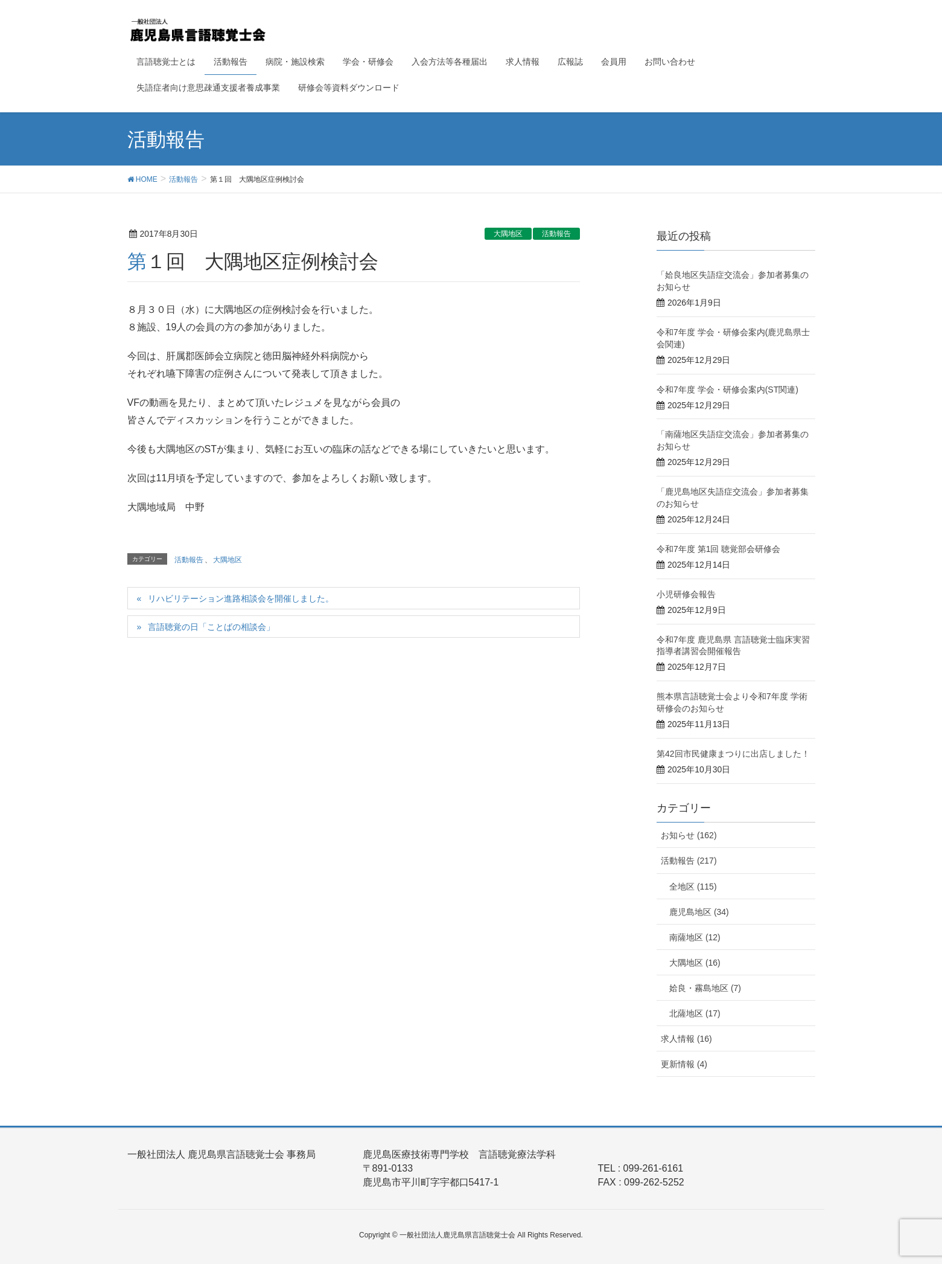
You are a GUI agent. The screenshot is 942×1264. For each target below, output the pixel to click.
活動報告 (556, 233)
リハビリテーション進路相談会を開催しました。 (241, 598)
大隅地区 (508, 233)
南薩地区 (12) (695, 937)
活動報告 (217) (689, 860)
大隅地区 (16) (695, 962)
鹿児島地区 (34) (699, 912)
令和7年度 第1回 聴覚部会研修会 (718, 549)
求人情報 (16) (686, 1039)
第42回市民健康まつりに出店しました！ (733, 754)
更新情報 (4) (684, 1064)
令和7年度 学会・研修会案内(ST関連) (727, 389)
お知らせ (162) (689, 835)
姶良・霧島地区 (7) (705, 988)
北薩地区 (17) (695, 1013)
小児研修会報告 (686, 594)
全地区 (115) (693, 886)
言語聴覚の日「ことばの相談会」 (211, 627)
